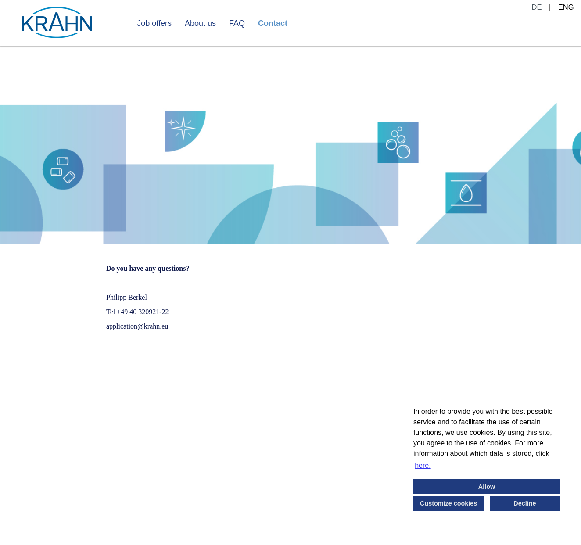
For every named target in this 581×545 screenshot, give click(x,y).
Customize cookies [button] (448, 503)
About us (200, 23)
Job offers (154, 23)
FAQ (237, 23)
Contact (272, 23)
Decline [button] (524, 503)
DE (537, 7)
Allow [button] (486, 486)
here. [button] (422, 465)
